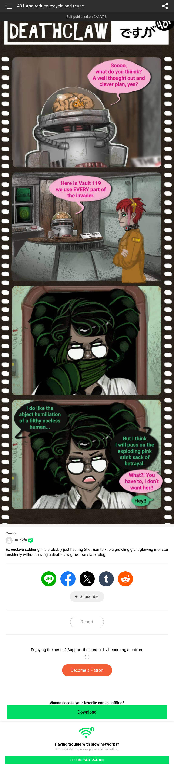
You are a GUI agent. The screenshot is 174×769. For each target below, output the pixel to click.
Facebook (68, 578)
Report (87, 621)
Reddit (125, 578)
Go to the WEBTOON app (87, 760)
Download (86, 712)
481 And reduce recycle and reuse (50, 6)
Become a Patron (87, 670)
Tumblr (106, 578)
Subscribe (89, 596)
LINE (48, 578)
